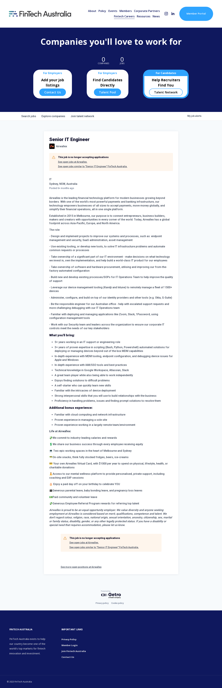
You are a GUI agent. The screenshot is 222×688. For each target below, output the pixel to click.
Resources (143, 16)
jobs (28, 116)
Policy (102, 11)
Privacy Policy (69, 639)
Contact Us (52, 92)
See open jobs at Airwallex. (72, 162)
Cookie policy (117, 603)
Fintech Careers (124, 16)
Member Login (70, 645)
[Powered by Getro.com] (111, 594)
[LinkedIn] (173, 14)
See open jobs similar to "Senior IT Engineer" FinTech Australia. (92, 166)
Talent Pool (107, 92)
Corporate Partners (147, 11)
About (92, 11)
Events (112, 11)
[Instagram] (166, 14)
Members (125, 11)
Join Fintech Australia (74, 651)
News (156, 16)
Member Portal (196, 13)
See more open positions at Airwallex (81, 567)
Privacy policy (102, 603)
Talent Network (166, 92)
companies (53, 116)
